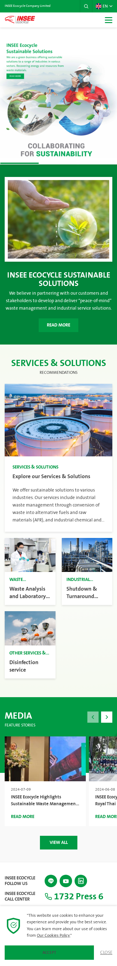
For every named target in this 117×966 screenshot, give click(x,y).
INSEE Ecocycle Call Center (20, 896)
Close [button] (106, 952)
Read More (58, 325)
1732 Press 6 (74, 896)
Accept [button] (49, 952)
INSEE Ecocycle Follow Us (20, 881)
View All (59, 842)
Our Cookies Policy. (53, 935)
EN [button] (101, 6)
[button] (86, 6)
